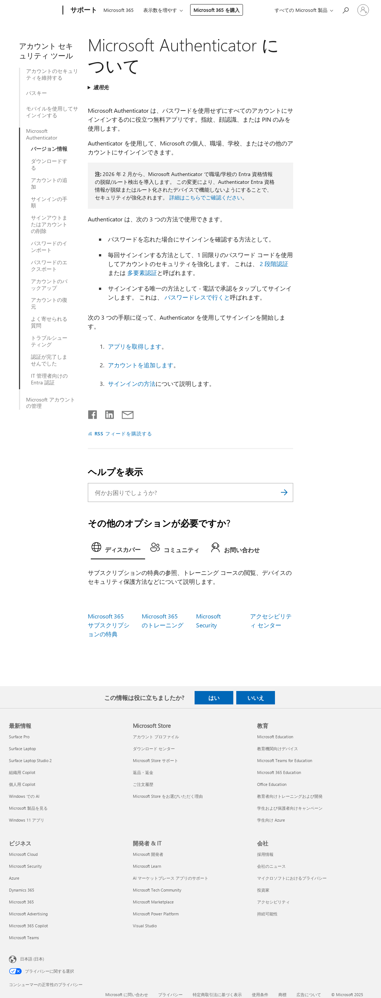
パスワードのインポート (49, 246)
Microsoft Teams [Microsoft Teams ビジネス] (24, 937)
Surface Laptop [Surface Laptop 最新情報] (22, 748)
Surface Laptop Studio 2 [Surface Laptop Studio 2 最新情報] (30, 760)
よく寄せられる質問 (49, 322)
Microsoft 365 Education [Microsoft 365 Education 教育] (279, 772)
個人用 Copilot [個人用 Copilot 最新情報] (22, 784)
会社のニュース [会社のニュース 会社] (271, 866)
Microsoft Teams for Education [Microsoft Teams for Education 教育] (284, 760)
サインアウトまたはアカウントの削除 (49, 224)
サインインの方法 (132, 383)
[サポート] (83, 10)
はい (214, 697)
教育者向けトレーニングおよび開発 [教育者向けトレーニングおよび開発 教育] (290, 796)
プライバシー (170, 994)
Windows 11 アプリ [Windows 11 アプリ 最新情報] (26, 820)
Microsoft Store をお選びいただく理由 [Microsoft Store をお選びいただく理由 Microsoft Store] (168, 796)
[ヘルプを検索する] (345, 9)
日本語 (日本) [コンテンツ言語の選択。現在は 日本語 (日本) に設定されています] (32, 959)
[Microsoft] (34, 10)
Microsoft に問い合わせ (126, 994)
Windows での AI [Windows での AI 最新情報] (24, 796)
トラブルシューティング (49, 341)
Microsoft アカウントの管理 (50, 403)
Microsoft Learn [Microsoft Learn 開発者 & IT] (147, 866)
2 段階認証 (274, 264)
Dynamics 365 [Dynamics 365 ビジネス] (21, 890)
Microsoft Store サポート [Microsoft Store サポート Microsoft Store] (155, 760)
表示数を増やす (160, 10)
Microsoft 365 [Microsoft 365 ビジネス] (21, 902)
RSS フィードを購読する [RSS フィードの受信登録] (124, 433)
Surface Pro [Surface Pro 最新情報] (19, 736)
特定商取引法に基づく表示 (217, 994)
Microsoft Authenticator (41, 134)
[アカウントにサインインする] (363, 10)
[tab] (118, 549)
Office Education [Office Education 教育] (271, 784)
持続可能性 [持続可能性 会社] (267, 914)
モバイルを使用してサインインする (52, 112)
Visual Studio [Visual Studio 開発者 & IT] (145, 925)
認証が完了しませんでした (49, 360)
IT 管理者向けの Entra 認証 (49, 379)
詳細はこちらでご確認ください (205, 197)
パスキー (36, 93)
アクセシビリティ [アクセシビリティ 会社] (273, 902)
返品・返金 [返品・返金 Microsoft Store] (143, 772)
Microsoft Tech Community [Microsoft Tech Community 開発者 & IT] (157, 890)
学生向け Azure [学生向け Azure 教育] (271, 820)
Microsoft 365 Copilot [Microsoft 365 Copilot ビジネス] (28, 925)
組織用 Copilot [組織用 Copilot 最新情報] (22, 772)
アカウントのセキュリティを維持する (52, 74)
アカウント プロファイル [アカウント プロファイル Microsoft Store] (156, 736)
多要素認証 (142, 272)
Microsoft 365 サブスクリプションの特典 (108, 625)
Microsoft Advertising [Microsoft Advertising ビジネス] (28, 914)
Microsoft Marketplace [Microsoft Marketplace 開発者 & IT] (153, 902)
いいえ (255, 697)
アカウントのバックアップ (49, 284)
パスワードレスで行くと (197, 297)
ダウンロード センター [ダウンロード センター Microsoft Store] (154, 748)
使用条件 (260, 994)
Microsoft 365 (118, 10)
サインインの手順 (49, 202)
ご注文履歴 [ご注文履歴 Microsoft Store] (143, 784)
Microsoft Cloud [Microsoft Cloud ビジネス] (23, 854)
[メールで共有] (124, 413)
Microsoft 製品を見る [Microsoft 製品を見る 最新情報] (28, 808)
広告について (309, 994)
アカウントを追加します (140, 365)
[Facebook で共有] (93, 413)
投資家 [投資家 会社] (263, 890)
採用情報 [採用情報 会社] (265, 854)
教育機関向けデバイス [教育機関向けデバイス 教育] (277, 748)
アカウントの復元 (49, 303)
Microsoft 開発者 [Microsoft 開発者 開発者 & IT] (148, 854)
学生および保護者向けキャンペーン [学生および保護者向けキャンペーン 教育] (290, 808)
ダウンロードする (49, 164)
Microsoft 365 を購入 (216, 10)
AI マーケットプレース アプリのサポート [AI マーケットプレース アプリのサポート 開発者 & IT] (170, 878)
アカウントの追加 (49, 183)
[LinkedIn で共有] (106, 413)
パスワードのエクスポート (49, 265)
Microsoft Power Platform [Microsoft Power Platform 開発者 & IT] (156, 914)
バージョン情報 (49, 148)
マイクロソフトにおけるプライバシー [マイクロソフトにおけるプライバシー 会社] (292, 878)
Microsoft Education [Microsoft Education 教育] (275, 736)
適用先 (101, 87)
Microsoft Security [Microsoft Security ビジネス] (25, 866)
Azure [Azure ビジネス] (14, 878)
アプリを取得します (134, 346)
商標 (282, 994)
